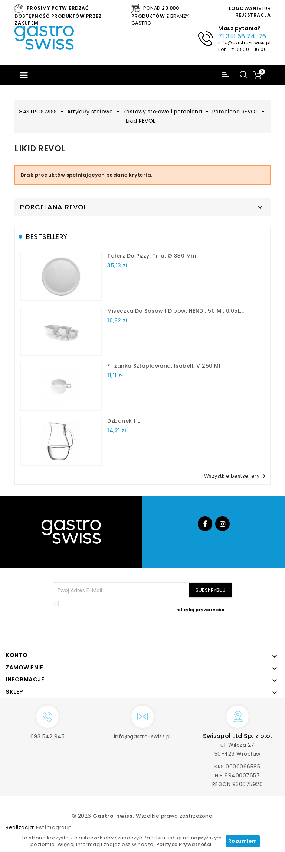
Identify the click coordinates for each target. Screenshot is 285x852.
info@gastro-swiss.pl (244, 42)
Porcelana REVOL (53, 207)
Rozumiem (242, 841)
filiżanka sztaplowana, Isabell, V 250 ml (163, 365)
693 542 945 (47, 736)
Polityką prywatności (200, 610)
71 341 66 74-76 (242, 36)
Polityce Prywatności (184, 844)
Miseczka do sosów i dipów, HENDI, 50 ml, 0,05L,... (176, 310)
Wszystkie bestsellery (236, 476)
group (54, 827)
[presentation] (175, 630)
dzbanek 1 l (123, 421)
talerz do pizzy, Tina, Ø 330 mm (151, 255)
